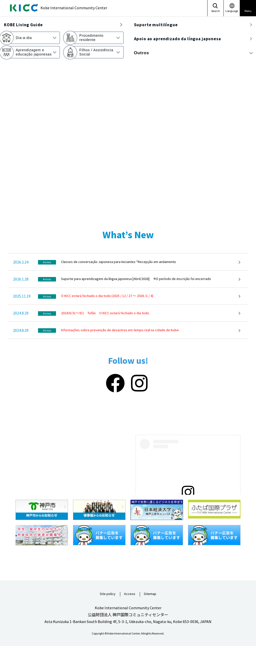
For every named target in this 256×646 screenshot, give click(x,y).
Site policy (108, 594)
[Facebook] (115, 384)
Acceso (129, 594)
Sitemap (150, 594)
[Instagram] (139, 384)
